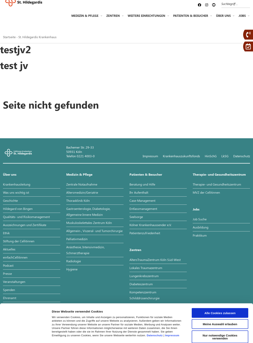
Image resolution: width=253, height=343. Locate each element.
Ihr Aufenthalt (138, 192)
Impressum (172, 311)
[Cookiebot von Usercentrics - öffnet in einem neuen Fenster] (25, 335)
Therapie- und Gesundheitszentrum (219, 174)
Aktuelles (9, 249)
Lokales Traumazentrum (145, 268)
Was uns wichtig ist (16, 192)
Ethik (6, 233)
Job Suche (200, 219)
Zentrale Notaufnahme (81, 184)
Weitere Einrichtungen (146, 19)
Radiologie (73, 261)
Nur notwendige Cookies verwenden (220, 313)
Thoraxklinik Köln (78, 200)
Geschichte (10, 200)
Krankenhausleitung (16, 184)
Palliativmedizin (77, 239)
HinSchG (211, 156)
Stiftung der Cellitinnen (18, 241)
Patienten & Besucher (190, 19)
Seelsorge (136, 217)
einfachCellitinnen (15, 257)
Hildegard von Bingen (18, 209)
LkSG (224, 156)
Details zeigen (210, 335)
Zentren (113, 19)
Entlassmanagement (143, 209)
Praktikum (200, 235)
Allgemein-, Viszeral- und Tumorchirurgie (94, 231)
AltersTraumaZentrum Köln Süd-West (155, 260)
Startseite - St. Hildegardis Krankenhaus (30, 37)
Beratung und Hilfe (142, 184)
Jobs (242, 19)
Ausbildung (200, 227)
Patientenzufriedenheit (144, 233)
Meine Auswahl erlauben (220, 300)
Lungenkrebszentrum (144, 276)
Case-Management (142, 200)
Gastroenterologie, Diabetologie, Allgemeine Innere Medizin (88, 212)
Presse (7, 273)
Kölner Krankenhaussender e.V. (150, 225)
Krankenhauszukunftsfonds (181, 156)
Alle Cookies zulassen (220, 289)
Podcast (8, 265)
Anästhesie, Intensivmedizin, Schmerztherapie (85, 250)
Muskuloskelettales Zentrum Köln (89, 223)
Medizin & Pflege (84, 19)
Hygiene (71, 269)
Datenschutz (155, 311)
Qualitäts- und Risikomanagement (26, 217)
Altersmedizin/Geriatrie (82, 192)
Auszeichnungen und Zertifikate (24, 225)
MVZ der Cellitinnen (206, 192)
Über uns (223, 19)
